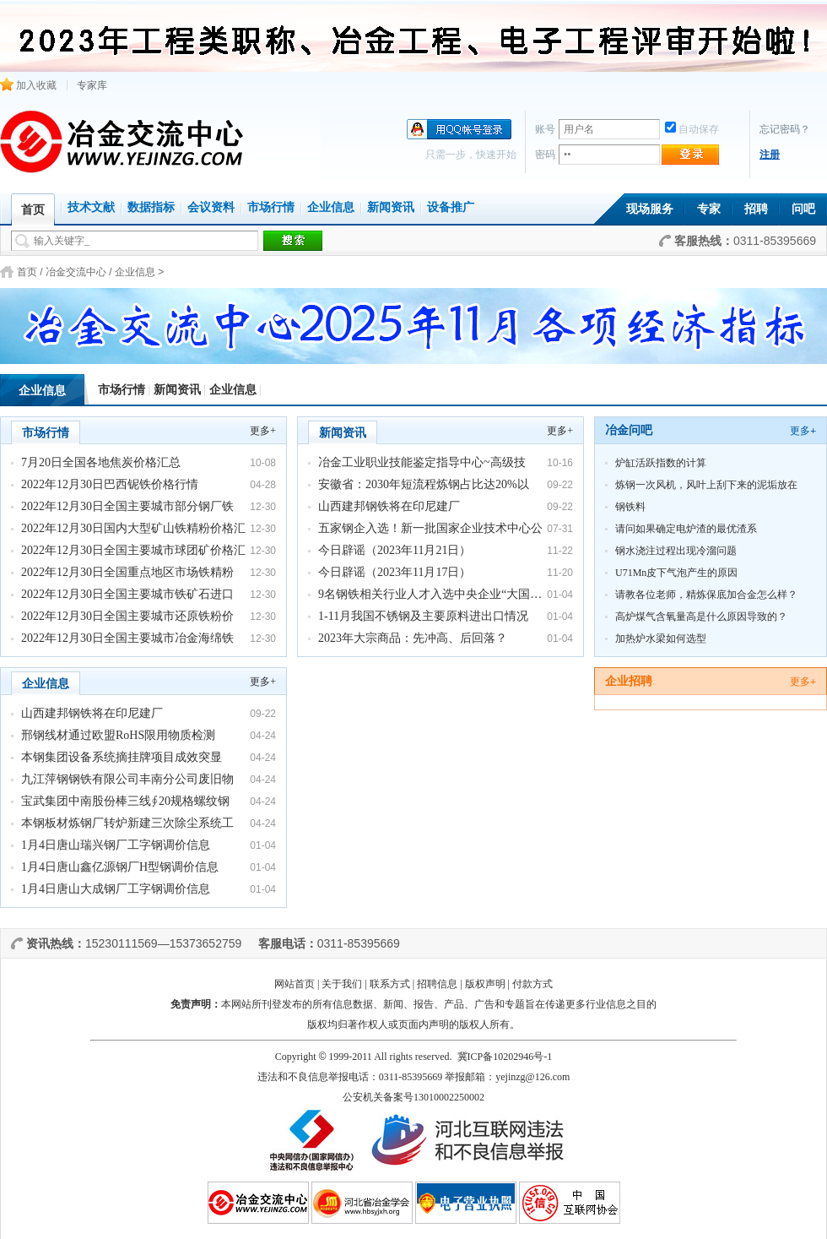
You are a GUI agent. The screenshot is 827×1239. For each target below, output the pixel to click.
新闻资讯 (390, 207)
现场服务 (649, 209)
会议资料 (211, 207)
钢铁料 (630, 507)
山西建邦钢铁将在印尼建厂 (389, 506)
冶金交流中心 (76, 272)
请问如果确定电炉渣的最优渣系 (686, 529)
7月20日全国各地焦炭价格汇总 (101, 462)
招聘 (756, 209)
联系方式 (390, 984)
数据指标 (151, 207)
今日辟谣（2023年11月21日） (394, 550)
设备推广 (450, 207)
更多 (803, 431)
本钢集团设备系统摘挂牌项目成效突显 (121, 757)
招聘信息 (437, 984)
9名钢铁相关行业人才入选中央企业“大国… (430, 594)
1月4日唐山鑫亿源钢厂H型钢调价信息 (120, 867)
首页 (27, 272)
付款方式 (532, 984)
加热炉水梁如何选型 (660, 638)
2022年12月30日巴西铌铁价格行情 (109, 484)
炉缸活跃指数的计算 (660, 463)
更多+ (263, 431)
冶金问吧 (628, 430)
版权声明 (485, 984)
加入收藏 (28, 85)
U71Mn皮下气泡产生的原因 (676, 573)
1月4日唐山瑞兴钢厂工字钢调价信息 (115, 845)
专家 (709, 209)
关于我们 (342, 984)
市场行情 (271, 207)
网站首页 (294, 984)
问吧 (803, 209)
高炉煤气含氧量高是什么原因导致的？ (701, 616)
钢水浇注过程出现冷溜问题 (676, 551)
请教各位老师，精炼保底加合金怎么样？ (706, 594)
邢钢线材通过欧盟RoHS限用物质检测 (118, 735)
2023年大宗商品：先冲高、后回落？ (412, 638)
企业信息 (330, 207)
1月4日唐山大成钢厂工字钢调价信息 (115, 889)
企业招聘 (628, 681)
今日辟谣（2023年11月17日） (394, 572)
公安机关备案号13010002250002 (413, 1097)
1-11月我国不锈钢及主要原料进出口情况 (423, 616)
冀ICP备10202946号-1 (505, 1056)
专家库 (92, 85)
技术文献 (91, 207)
